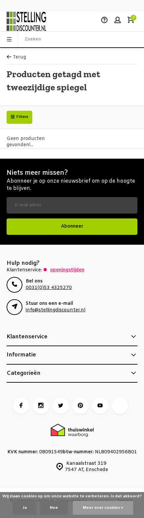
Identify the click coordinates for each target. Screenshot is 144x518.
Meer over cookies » (103, 507)
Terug (16, 57)
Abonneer (72, 226)
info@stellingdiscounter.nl (55, 310)
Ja (24, 507)
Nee (54, 507)
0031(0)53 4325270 (49, 288)
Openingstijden (67, 270)
